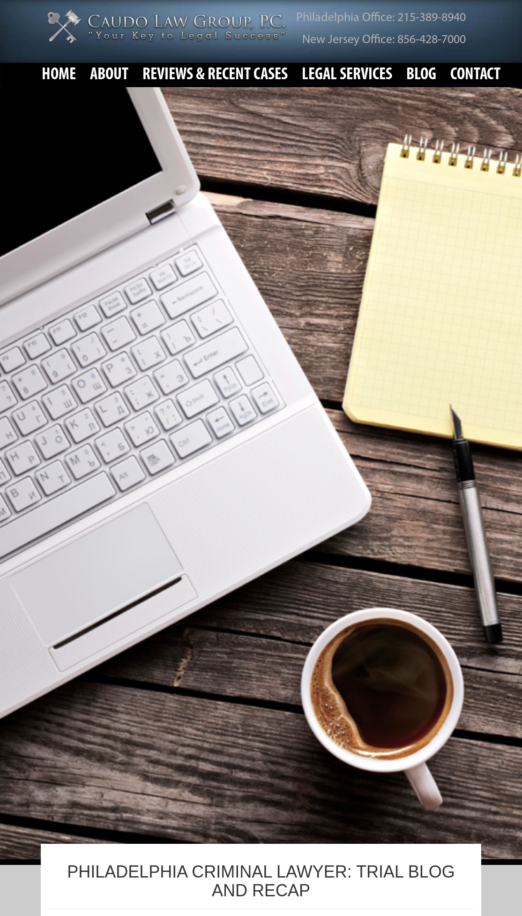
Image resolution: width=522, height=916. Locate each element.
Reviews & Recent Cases (215, 75)
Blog (421, 75)
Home (59, 75)
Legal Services (347, 75)
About (109, 75)
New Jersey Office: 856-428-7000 (384, 40)
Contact (475, 75)
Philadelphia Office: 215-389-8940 (381, 18)
